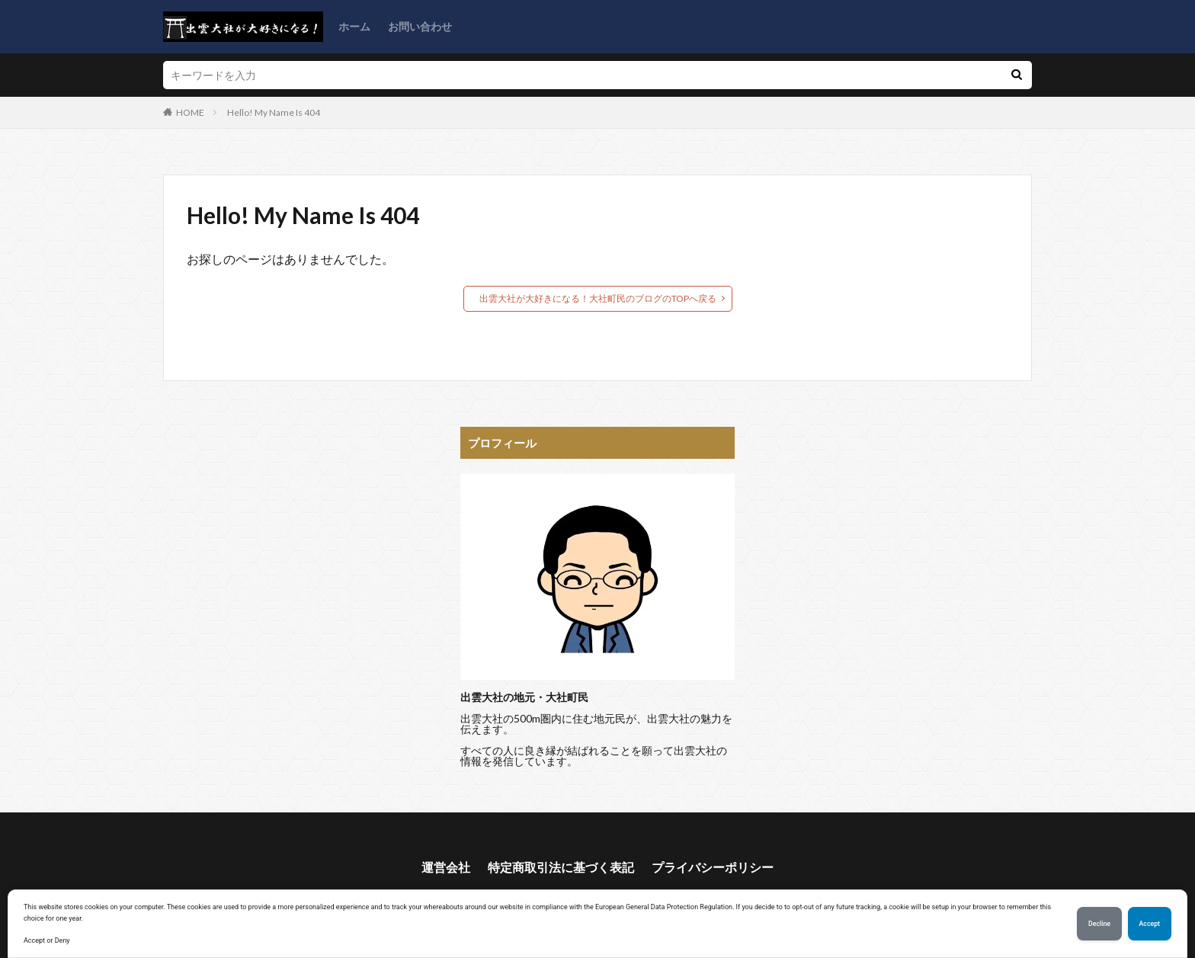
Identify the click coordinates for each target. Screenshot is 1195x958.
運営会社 (445, 867)
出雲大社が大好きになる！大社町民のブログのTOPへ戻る (597, 298)
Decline (1099, 924)
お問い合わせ (420, 26)
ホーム (354, 26)
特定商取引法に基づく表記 (561, 867)
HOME (190, 112)
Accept (1149, 924)
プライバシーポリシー (713, 867)
